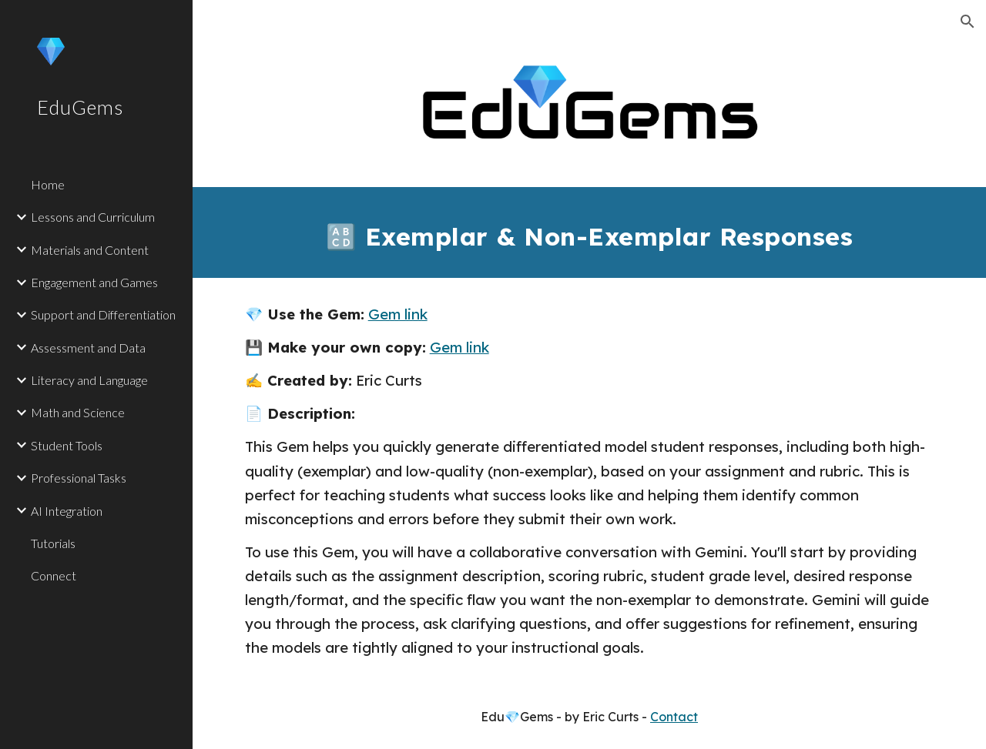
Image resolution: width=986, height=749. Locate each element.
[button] (967, 21)
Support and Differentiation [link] (103, 314)
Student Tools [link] (66, 445)
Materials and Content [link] (90, 249)
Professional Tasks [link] (78, 477)
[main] (590, 232)
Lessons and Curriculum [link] (93, 216)
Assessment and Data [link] (88, 347)
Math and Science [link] (78, 412)
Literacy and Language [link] (89, 380)
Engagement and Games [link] (94, 282)
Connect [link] (53, 575)
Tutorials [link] (53, 543)
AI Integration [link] (66, 510)
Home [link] (48, 184)
